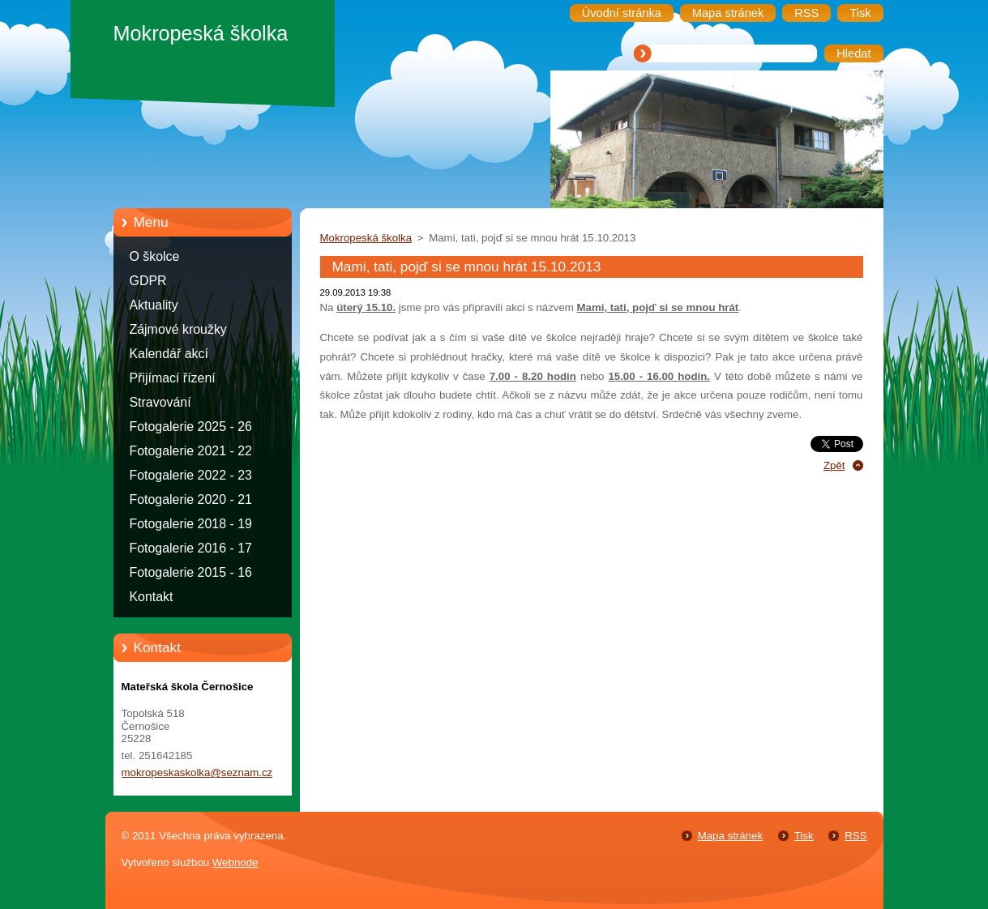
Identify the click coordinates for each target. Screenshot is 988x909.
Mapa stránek (730, 836)
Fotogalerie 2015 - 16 (191, 572)
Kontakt (151, 597)
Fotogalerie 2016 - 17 (191, 548)
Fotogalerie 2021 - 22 (191, 451)
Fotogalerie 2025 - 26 (191, 426)
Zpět (834, 465)
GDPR (148, 281)
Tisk (804, 836)
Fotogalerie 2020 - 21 (191, 499)
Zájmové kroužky (178, 329)
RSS (855, 836)
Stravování (160, 402)
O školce (155, 256)
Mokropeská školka (366, 238)
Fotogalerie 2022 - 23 (191, 475)
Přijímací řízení (173, 378)
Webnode (235, 862)
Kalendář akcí (169, 354)
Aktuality (154, 305)
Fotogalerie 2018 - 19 (191, 524)
